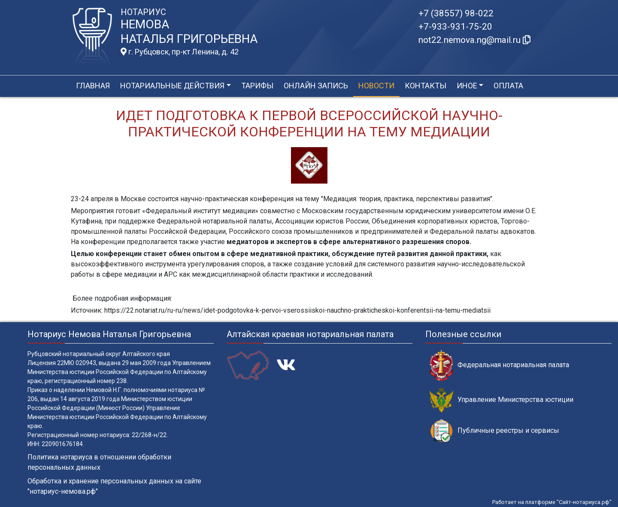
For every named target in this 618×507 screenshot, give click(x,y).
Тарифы (257, 85)
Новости (376, 85)
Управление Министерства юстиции (501, 400)
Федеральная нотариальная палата (499, 365)
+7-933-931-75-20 (455, 26)
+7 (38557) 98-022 (456, 13)
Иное (467, 85)
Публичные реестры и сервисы (494, 431)
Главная (93, 85)
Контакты (425, 85)
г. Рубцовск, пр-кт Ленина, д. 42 (180, 52)
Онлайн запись (316, 85)
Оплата (508, 85)
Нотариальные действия (172, 85)
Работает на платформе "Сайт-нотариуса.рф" (552, 502)
